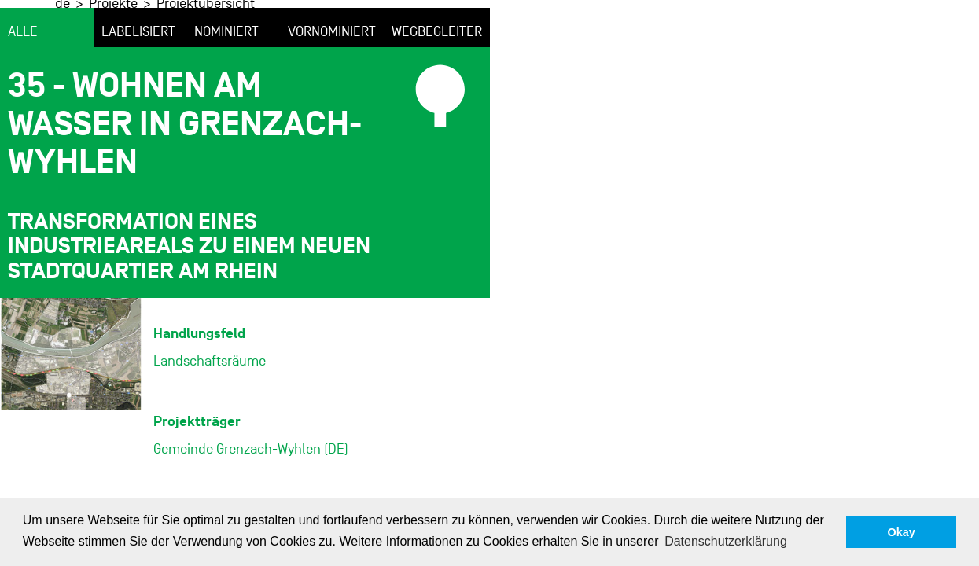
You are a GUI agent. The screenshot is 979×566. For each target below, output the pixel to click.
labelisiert (138, 85)
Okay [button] (901, 532)
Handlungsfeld (199, 386)
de (283, 30)
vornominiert (332, 85)
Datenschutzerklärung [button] (725, 541)
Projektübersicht (426, 30)
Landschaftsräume (209, 414)
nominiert (226, 85)
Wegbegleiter (437, 85)
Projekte (334, 30)
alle (23, 85)
